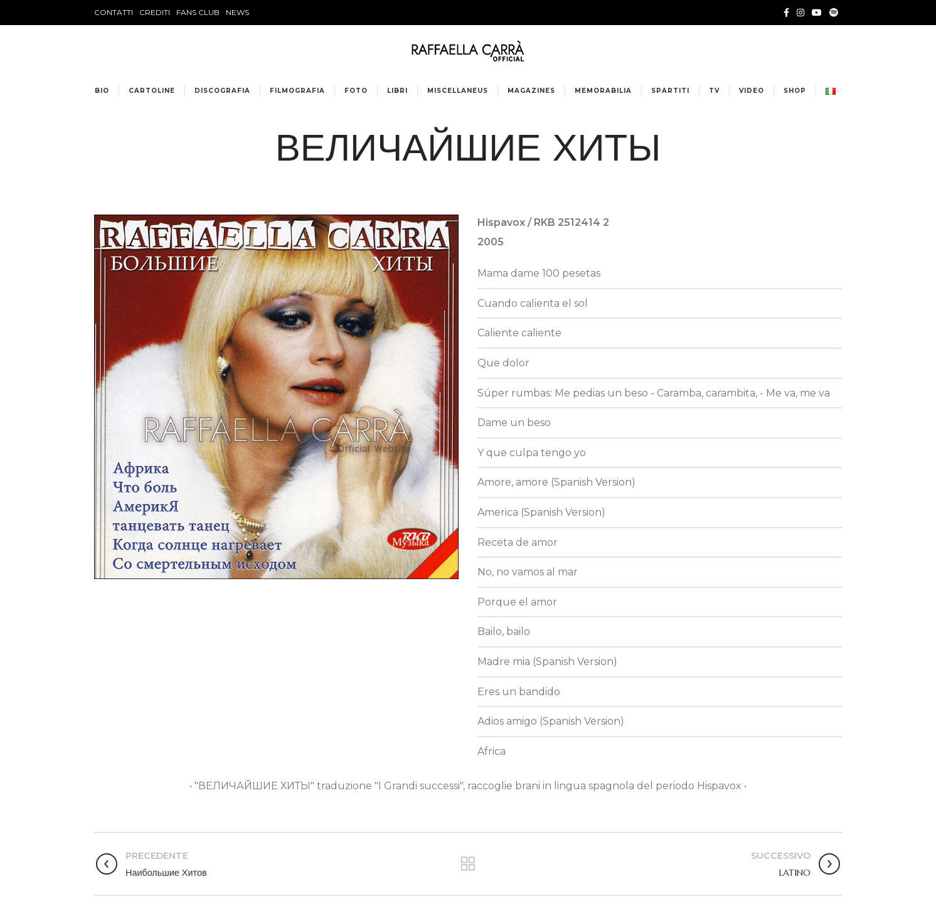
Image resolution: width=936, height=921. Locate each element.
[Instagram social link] (800, 12)
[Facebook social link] (786, 12)
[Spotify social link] (834, 12)
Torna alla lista (468, 863)
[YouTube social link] (817, 12)
